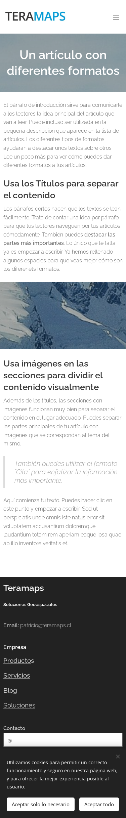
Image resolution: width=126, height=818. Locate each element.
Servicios (16, 675)
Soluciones (19, 705)
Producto (17, 660)
